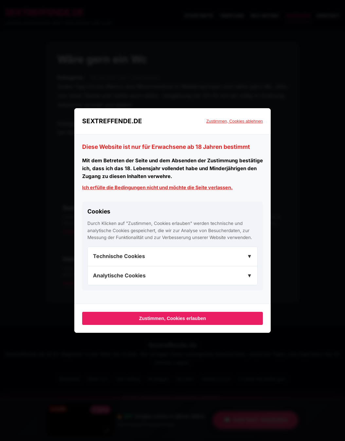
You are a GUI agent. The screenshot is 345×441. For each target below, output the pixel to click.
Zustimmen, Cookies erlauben (172, 318)
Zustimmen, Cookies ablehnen (234, 121)
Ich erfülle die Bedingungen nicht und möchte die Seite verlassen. (157, 187)
